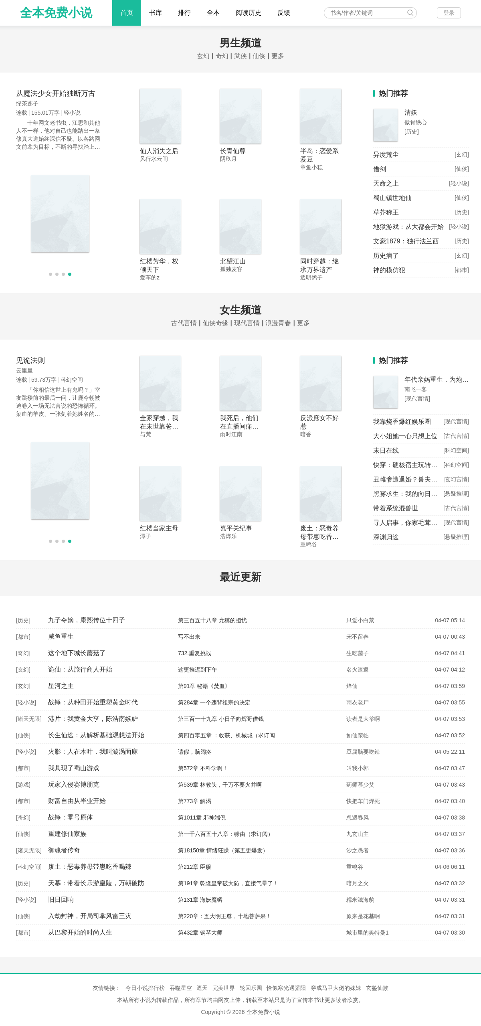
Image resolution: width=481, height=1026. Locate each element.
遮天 (202, 988)
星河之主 (61, 685)
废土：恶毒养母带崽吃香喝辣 (319, 536)
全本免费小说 (56, 12)
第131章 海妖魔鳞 (200, 899)
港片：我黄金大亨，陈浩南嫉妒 (93, 718)
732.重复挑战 (194, 653)
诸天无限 (29, 719)
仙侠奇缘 (215, 323)
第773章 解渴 (194, 801)
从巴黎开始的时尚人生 (80, 932)
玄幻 (203, 56)
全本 (213, 12)
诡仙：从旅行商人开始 (80, 669)
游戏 (23, 784)
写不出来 (189, 636)
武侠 (240, 56)
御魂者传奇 (64, 850)
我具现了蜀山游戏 (73, 768)
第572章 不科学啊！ (203, 768)
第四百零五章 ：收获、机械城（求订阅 (226, 735)
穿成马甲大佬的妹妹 (336, 988)
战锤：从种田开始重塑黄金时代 (93, 702)
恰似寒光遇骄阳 (286, 988)
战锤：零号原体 (70, 817)
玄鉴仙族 (377, 988)
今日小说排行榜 (145, 988)
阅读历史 (248, 12)
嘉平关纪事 (236, 528)
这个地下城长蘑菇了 (77, 653)
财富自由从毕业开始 (77, 800)
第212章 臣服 (194, 867)
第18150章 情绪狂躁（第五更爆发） (223, 850)
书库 (155, 12)
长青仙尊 (233, 151)
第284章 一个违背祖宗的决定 (214, 702)
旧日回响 (61, 899)
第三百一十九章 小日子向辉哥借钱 (221, 719)
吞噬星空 (181, 988)
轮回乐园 (251, 988)
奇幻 (222, 56)
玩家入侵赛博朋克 (73, 784)
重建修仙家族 (67, 833)
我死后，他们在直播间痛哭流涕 (239, 426)
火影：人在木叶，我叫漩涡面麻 (93, 751)
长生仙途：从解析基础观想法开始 (96, 735)
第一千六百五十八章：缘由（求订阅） (225, 834)
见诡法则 (30, 360)
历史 (23, 620)
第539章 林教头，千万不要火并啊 (220, 784)
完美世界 (223, 988)
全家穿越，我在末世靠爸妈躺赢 (159, 426)
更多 (277, 56)
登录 (449, 13)
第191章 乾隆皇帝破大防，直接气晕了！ (228, 883)
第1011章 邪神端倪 (202, 817)
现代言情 (247, 323)
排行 (184, 12)
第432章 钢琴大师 (200, 932)
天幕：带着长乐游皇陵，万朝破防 (96, 883)
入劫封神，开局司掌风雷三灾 (89, 916)
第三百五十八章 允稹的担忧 (212, 620)
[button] (50, 274)
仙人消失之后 (159, 151)
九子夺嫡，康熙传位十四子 (86, 620)
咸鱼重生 (61, 636)
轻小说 (26, 702)
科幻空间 (29, 867)
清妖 (410, 112)
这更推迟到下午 (197, 669)
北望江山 (233, 261)
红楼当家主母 (159, 528)
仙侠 (259, 56)
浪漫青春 (278, 323)
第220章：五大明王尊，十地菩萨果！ (224, 916)
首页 (126, 12)
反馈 (283, 12)
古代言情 (184, 323)
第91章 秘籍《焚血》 (204, 686)
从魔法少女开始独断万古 (55, 93)
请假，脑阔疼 (195, 752)
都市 (23, 636)
